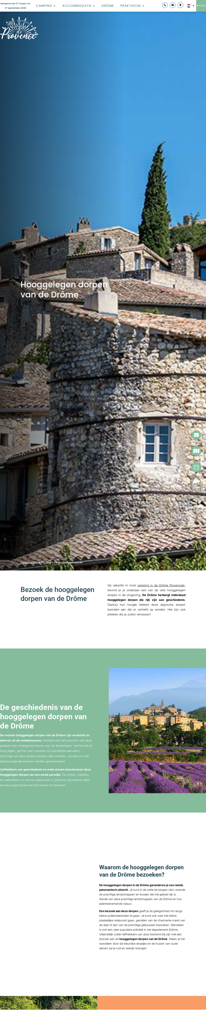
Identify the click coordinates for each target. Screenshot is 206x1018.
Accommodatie (77, 6)
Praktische (130, 6)
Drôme (108, 6)
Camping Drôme (31, 562)
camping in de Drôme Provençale (161, 585)
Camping (44, 6)
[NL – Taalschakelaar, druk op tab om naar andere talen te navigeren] (189, 6)
